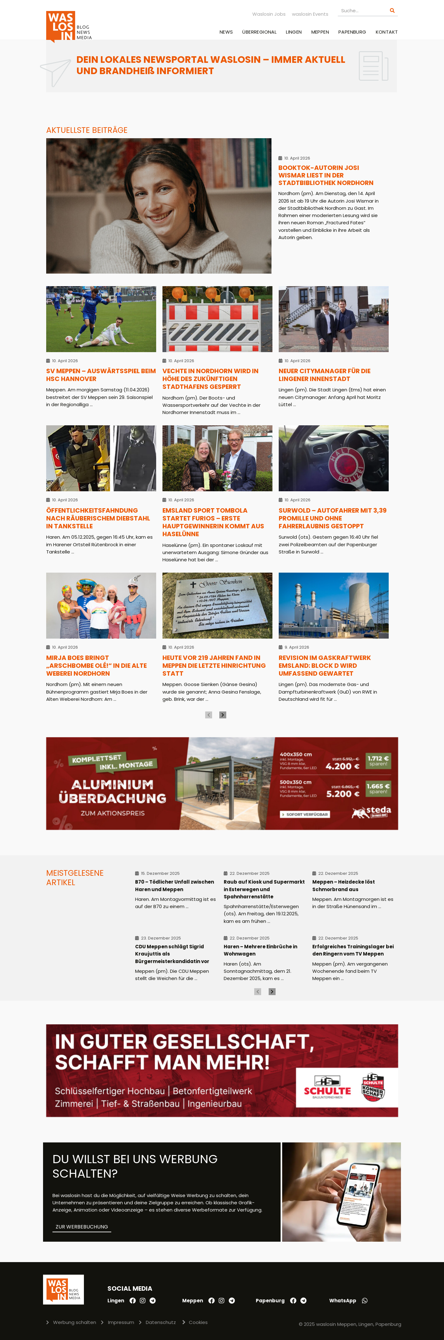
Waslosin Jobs (269, 14)
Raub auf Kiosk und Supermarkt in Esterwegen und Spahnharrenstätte (264, 889)
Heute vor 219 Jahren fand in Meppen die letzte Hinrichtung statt (214, 665)
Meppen (320, 32)
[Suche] (392, 10)
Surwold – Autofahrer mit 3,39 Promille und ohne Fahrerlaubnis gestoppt (332, 518)
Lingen (294, 32)
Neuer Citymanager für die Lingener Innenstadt (324, 375)
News (226, 32)
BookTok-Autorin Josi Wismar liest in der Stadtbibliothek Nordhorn (326, 175)
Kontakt (387, 32)
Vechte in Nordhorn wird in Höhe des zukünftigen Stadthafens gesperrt (210, 379)
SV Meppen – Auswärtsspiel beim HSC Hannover (101, 375)
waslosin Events (310, 14)
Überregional (259, 32)
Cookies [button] (198, 1322)
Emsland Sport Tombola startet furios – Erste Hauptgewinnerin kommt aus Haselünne (213, 522)
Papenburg (352, 32)
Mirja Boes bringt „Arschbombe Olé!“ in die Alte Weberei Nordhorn (96, 665)
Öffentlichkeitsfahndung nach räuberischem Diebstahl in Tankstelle (98, 518)
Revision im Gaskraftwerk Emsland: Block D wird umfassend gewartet (325, 665)
